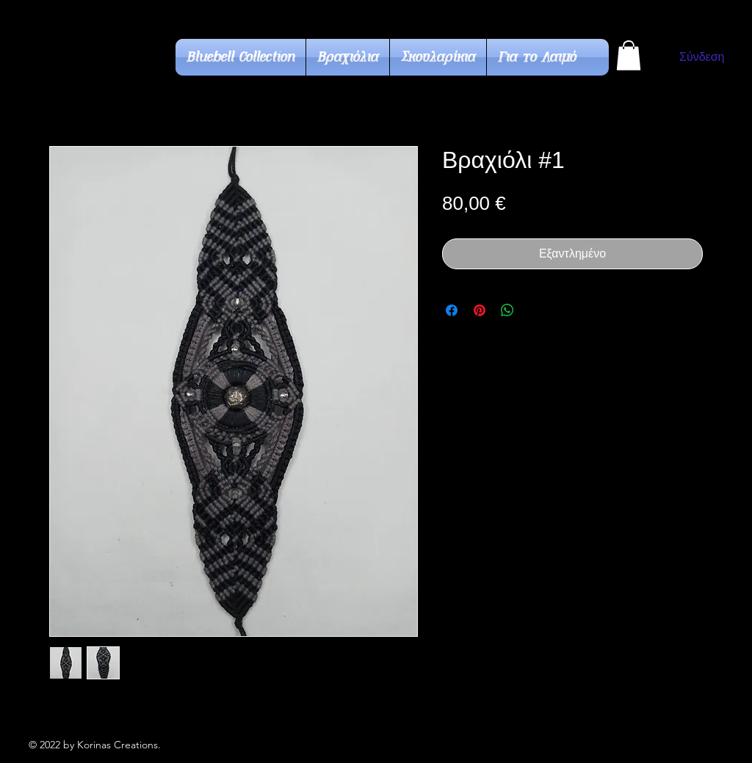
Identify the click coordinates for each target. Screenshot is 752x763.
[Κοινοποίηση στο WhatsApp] (507, 310)
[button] (628, 55)
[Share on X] (535, 310)
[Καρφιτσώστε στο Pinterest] (479, 310)
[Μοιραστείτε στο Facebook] (451, 310)
